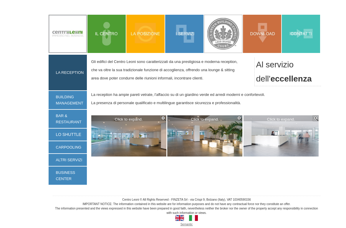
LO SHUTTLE (68, 134)
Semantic (187, 224)
